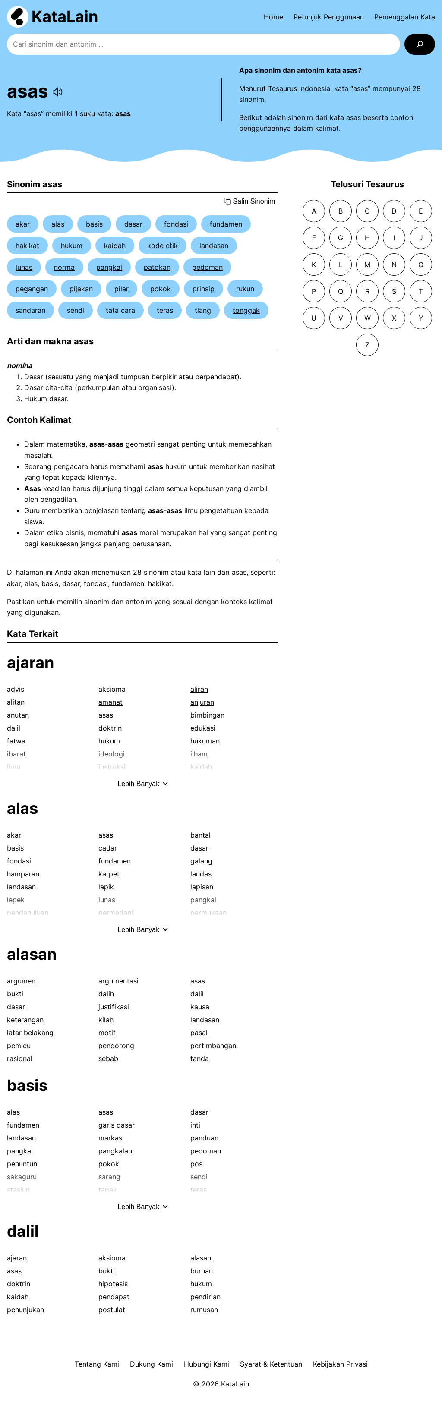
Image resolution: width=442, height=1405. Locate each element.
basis (94, 224)
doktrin (110, 728)
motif (107, 1032)
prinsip (204, 288)
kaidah (115, 245)
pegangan (32, 288)
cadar (107, 848)
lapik (106, 886)
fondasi (176, 224)
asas (105, 715)
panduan (204, 1138)
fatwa (16, 741)
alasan (32, 954)
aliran (199, 689)
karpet (109, 873)
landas (201, 873)
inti (195, 1125)
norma (64, 267)
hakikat (27, 245)
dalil (13, 728)
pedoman (207, 267)
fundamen (226, 224)
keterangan (25, 1019)
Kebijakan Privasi (340, 1364)
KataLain (65, 16)
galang (201, 861)
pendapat (113, 1296)
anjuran (202, 702)
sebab (108, 1058)
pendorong (116, 1045)
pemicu (19, 1045)
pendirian (205, 1296)
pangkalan (115, 1151)
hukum (71, 245)
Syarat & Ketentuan (271, 1364)
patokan (157, 267)
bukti (15, 993)
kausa (199, 1006)
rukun (245, 288)
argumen (21, 981)
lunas (24, 267)
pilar (121, 288)
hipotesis (113, 1283)
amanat (110, 702)
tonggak (246, 310)
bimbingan (207, 715)
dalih (106, 993)
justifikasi (113, 1006)
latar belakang (30, 1032)
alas (57, 224)
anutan (18, 715)
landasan (213, 245)
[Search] (419, 44)
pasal (199, 1032)
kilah (106, 1019)
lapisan (201, 886)
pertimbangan (213, 1045)
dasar (133, 224)
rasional (19, 1058)
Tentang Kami (97, 1364)
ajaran (30, 662)
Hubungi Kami (206, 1364)
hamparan (23, 873)
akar (23, 224)
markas (110, 1138)
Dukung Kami (151, 1364)
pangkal (109, 267)
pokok (160, 288)
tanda (199, 1058)
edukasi (202, 728)
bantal (200, 835)
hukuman (205, 741)
